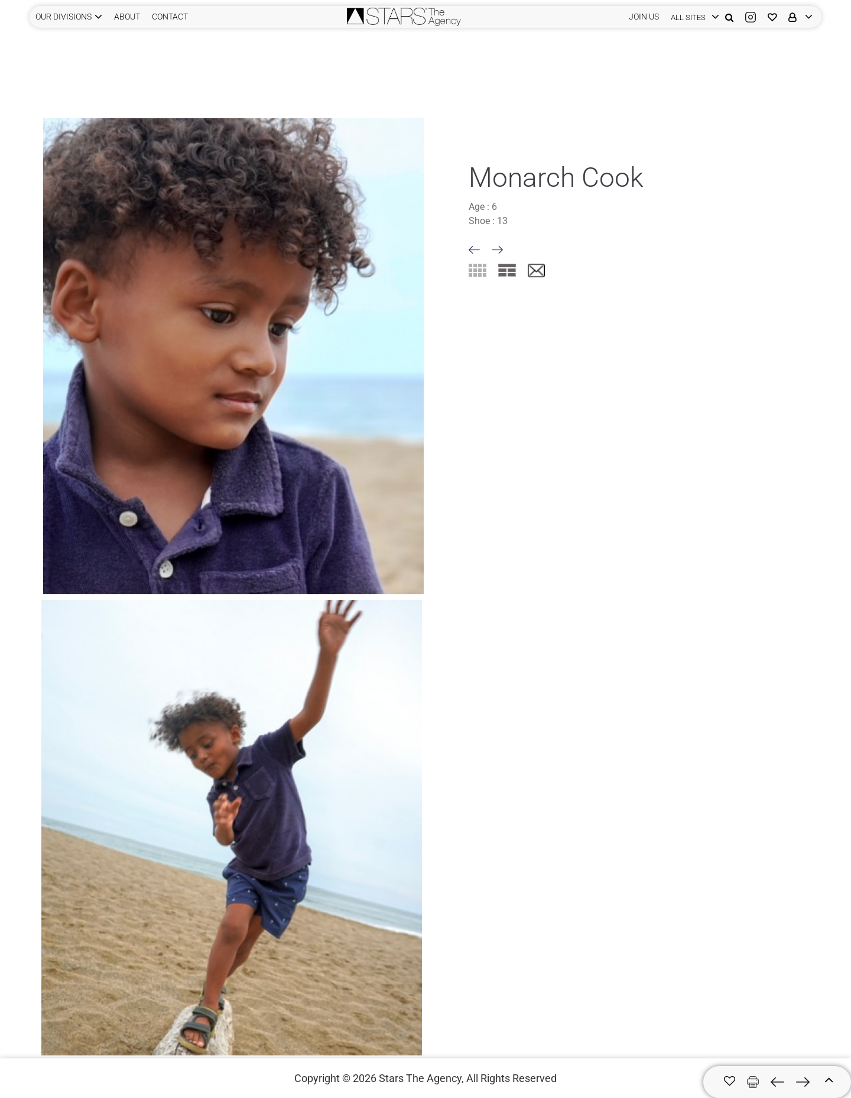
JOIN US (644, 16)
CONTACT (170, 16)
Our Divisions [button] (63, 16)
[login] (692, 17)
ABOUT (127, 16)
